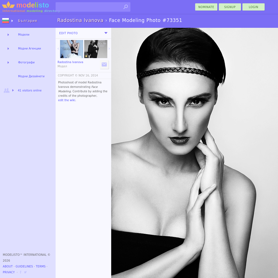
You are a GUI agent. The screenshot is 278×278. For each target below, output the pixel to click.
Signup (230, 7)
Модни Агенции (29, 48)
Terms (41, 266)
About (8, 266)
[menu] (105, 33)
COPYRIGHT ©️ (68, 75)
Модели (23, 34)
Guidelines (24, 266)
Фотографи (26, 62)
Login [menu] (253, 7)
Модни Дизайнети (31, 76)
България (27, 21)
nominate (206, 7)
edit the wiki (66, 100)
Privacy (9, 272)
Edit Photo (68, 33)
